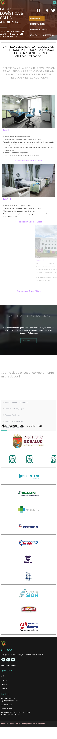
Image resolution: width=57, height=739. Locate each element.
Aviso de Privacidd (8, 666)
